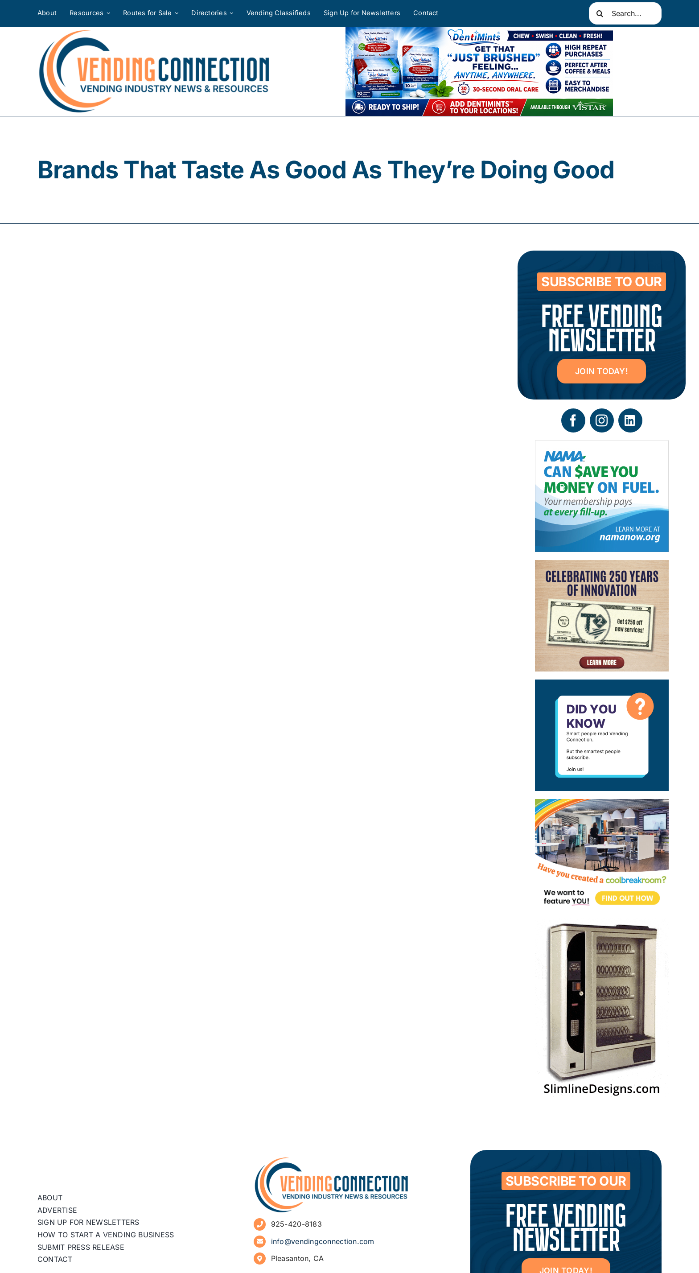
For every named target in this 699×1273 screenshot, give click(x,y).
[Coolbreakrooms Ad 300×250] (602, 805)
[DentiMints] (479, 33)
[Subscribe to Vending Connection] (602, 686)
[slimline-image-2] (602, 925)
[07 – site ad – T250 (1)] (602, 566)
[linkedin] (630, 420)
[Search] (600, 13)
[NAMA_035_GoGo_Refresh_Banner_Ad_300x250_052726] (602, 447)
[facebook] (573, 420)
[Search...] (625, 13)
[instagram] (602, 420)
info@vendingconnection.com (322, 1241)
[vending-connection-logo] (332, 1160)
